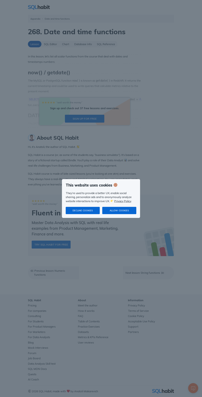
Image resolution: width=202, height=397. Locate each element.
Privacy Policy (122, 201)
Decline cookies (83, 210)
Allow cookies (119, 210)
